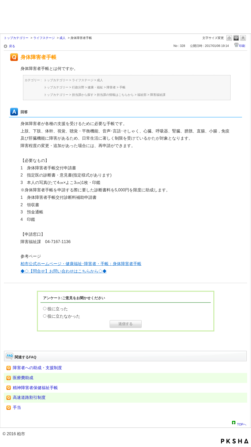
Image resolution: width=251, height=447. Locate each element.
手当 (17, 407)
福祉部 (142, 95)
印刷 (242, 46)
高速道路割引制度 (29, 397)
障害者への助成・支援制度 (37, 368)
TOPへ (241, 424)
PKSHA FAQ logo (234, 441)
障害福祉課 (157, 95)
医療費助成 (23, 378)
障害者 (111, 87)
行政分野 (78, 87)
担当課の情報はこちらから (115, 95)
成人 (62, 38)
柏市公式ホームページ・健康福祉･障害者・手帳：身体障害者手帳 (80, 264)
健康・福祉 (95, 87)
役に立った (57, 309)
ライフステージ (44, 38)
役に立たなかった (63, 316)
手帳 (122, 87)
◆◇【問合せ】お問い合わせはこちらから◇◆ (63, 271)
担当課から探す (82, 95)
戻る (12, 46)
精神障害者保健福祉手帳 (35, 388)
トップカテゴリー (16, 38)
